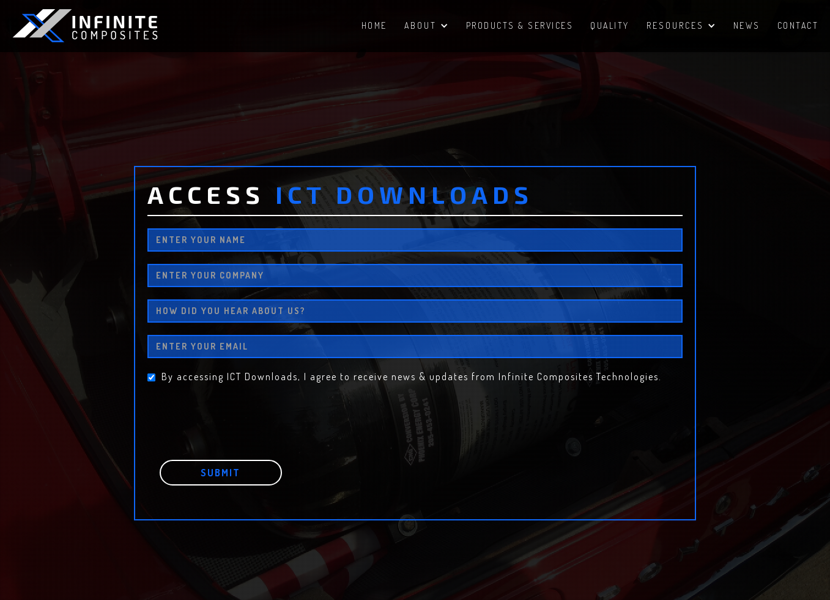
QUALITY (609, 25)
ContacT (798, 25)
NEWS (746, 25)
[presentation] (240, 413)
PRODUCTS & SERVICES (520, 25)
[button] (427, 27)
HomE (374, 25)
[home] (104, 25)
